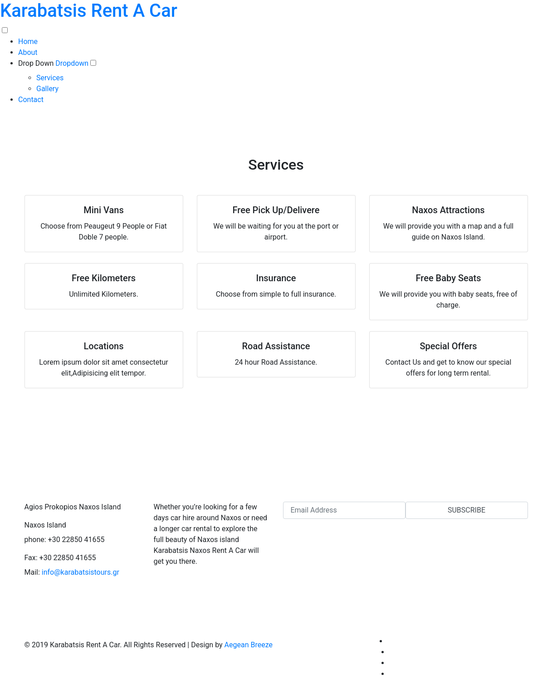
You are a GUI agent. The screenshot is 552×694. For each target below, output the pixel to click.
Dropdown (72, 63)
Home (28, 41)
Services (50, 77)
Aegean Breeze (249, 644)
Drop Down (36, 63)
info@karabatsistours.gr (80, 572)
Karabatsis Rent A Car (88, 10)
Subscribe (466, 510)
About (28, 52)
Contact (31, 99)
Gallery (47, 88)
